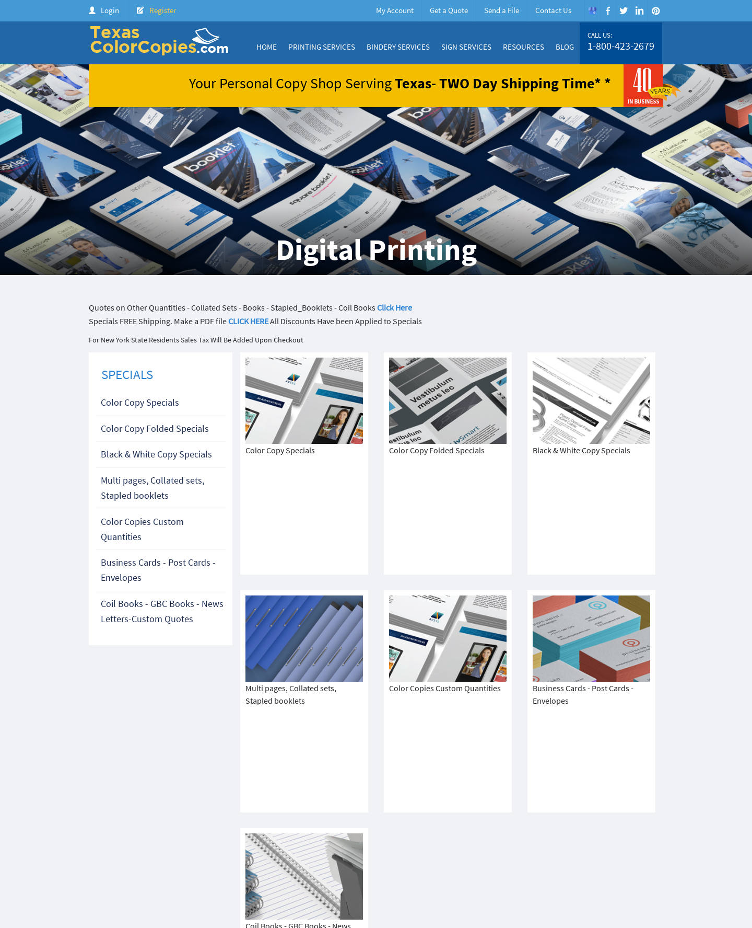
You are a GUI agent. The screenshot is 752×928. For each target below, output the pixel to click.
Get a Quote (449, 10)
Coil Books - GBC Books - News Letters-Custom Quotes (162, 611)
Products (491, 856)
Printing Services (321, 47)
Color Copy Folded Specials (155, 428)
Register (162, 10)
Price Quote (533, 856)
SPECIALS (127, 374)
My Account (395, 10)
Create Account (586, 856)
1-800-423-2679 (621, 46)
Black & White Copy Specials (156, 454)
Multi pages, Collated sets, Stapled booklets (152, 487)
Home (266, 47)
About (384, 856)
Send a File (501, 10)
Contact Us (553, 10)
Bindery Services (398, 47)
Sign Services (466, 47)
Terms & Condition (277, 865)
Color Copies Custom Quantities (142, 529)
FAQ (652, 856)
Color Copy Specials (140, 402)
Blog (565, 47)
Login (110, 10)
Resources (523, 47)
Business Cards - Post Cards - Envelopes (158, 569)
